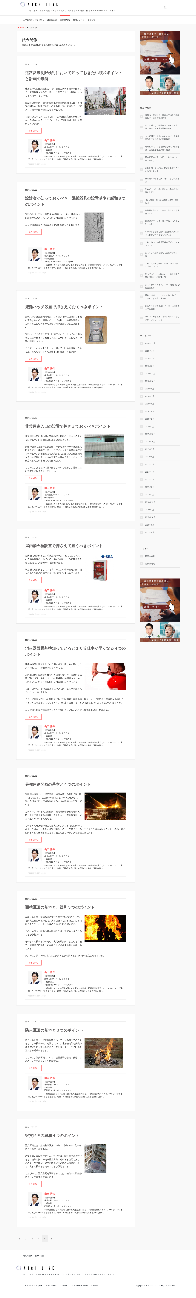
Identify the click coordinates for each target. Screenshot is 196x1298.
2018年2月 (149, 419)
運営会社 (91, 20)
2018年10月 (150, 381)
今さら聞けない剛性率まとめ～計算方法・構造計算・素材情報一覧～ (161, 127)
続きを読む (33, 131)
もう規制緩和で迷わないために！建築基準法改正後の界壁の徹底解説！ (162, 137)
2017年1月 (149, 494)
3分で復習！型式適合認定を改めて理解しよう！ (162, 201)
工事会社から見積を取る (33, 20)
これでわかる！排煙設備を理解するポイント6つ (162, 243)
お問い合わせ (78, 20)
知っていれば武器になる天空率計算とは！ (161, 254)
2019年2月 (149, 366)
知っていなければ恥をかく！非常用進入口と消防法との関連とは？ (162, 275)
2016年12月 (150, 502)
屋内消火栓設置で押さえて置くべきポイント (64, 546)
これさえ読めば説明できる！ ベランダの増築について (161, 265)
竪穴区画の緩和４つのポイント (52, 1136)
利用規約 (63, 1285)
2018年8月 (149, 389)
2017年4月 (149, 472)
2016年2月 (149, 510)
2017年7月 (149, 449)
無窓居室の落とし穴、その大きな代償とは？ (162, 180)
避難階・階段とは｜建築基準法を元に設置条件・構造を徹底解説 (162, 116)
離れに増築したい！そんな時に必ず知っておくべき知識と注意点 (162, 296)
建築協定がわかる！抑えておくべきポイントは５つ (162, 222)
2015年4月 (149, 532)
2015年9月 (149, 525)
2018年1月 (149, 426)
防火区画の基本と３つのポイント (54, 1030)
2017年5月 (149, 464)
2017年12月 (150, 434)
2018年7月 (149, 396)
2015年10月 (150, 517)
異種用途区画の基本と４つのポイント (58, 784)
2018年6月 (149, 404)
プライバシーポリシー (79, 1285)
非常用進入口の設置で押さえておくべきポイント (68, 426)
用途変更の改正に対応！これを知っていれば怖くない (162, 158)
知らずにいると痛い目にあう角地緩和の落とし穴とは (162, 190)
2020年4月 (149, 351)
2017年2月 (149, 487)
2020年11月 (150, 343)
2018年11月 (150, 374)
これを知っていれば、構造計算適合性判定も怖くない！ (162, 169)
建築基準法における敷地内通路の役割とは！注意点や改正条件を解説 (162, 148)
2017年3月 (149, 479)
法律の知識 (65, 20)
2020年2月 (149, 358)
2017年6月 (149, 457)
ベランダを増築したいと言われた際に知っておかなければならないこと (162, 233)
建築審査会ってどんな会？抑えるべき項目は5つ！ (162, 211)
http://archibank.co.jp (37, 164)
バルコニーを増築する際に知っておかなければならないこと (162, 318)
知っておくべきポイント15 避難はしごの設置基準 (162, 286)
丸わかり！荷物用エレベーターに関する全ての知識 (162, 307)
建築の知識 (52, 20)
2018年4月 (149, 411)
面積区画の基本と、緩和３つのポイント (60, 907)
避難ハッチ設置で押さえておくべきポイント (64, 307)
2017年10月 (150, 441)
